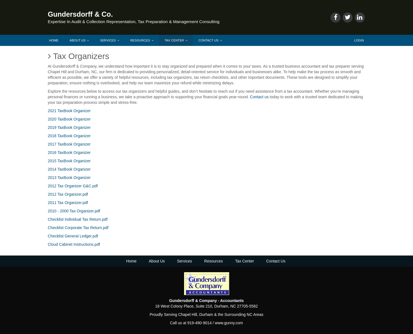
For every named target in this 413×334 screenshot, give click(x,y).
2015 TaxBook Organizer (69, 161)
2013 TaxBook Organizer (69, 177)
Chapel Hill (187, 314)
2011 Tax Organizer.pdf (68, 202)
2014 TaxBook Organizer (69, 169)
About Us (79, 40)
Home (54, 40)
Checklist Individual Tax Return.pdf (78, 219)
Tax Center (176, 40)
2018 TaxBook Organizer (69, 136)
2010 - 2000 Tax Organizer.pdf (74, 211)
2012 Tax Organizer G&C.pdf (73, 186)
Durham (206, 314)
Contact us (259, 97)
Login (359, 40)
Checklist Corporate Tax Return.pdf (78, 227)
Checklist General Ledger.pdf (73, 236)
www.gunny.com (229, 323)
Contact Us (210, 40)
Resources (141, 40)
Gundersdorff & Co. (80, 14)
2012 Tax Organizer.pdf (68, 194)
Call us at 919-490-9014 (190, 323)
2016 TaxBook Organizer (69, 152)
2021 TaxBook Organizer (69, 111)
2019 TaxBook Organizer (69, 127)
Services (109, 40)
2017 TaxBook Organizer (69, 144)
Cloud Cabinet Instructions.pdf (74, 244)
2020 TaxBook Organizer (69, 119)
